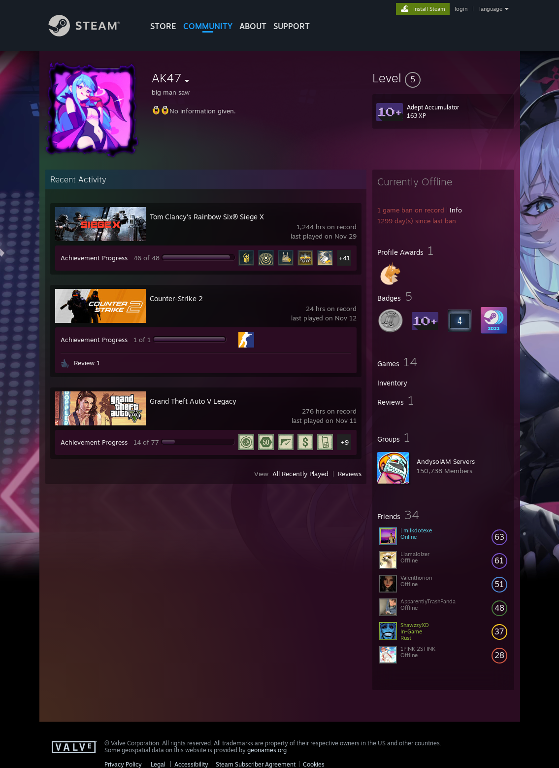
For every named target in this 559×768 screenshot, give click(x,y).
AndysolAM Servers (446, 461)
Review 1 (87, 363)
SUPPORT (291, 26)
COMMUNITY (207, 26)
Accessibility (191, 764)
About (252, 26)
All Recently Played (300, 474)
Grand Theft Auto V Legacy (193, 401)
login (461, 8)
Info (456, 210)
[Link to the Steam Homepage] (91, 34)
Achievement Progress (94, 258)
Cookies (314, 764)
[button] (443, 78)
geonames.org (267, 750)
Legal (158, 764)
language (490, 8)
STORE (163, 26)
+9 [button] (345, 442)
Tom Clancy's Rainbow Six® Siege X (207, 216)
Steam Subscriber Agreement (256, 764)
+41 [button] (344, 258)
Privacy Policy (123, 764)
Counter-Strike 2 (176, 298)
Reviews (350, 474)
